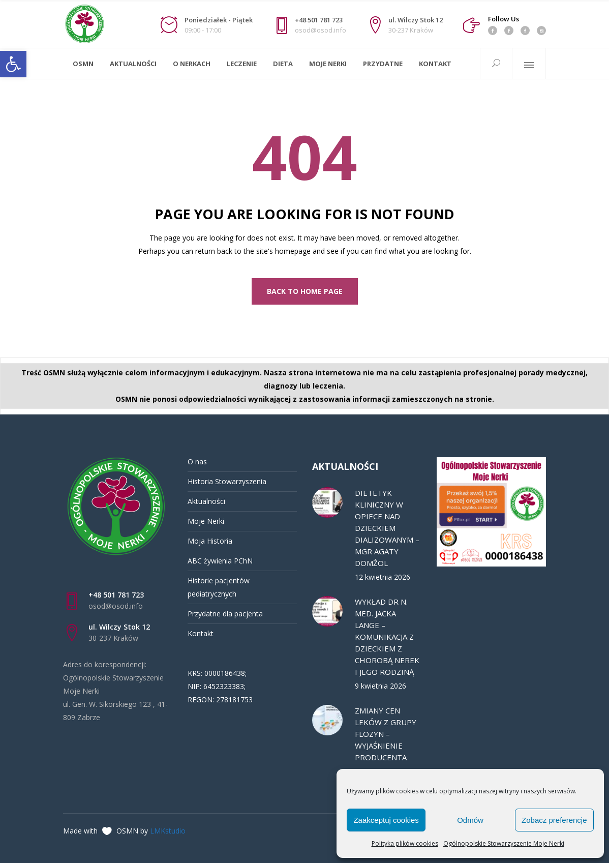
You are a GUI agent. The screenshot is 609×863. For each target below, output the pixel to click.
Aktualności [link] (206, 501)
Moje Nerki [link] (206, 521)
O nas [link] (197, 461)
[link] (13, 64)
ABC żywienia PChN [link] (220, 561)
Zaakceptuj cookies (385, 820)
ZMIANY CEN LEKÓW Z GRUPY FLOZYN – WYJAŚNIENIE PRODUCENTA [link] (385, 733)
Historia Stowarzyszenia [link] (227, 481)
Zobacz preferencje (554, 820)
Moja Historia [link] (210, 541)
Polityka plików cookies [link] (405, 843)
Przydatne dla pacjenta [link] (225, 613)
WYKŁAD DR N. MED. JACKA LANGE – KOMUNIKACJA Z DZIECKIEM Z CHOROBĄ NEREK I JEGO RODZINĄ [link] (387, 637)
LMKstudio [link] (168, 831)
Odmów (470, 820)
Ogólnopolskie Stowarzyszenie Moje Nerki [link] (503, 843)
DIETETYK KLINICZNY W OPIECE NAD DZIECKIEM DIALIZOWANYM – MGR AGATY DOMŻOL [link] (387, 528)
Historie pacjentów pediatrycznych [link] (219, 587)
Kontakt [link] (201, 633)
